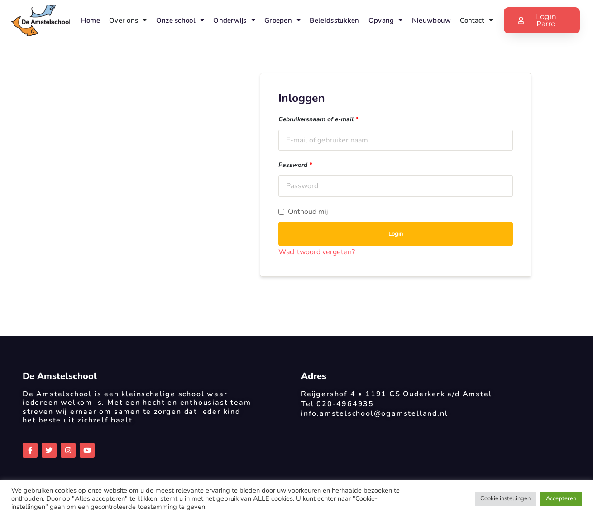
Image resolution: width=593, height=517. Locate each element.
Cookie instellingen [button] (505, 498)
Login (395, 234)
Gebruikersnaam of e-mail (318, 119)
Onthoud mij (303, 212)
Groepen (282, 20)
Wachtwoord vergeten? (316, 252)
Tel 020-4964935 (337, 404)
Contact (476, 20)
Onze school (180, 20)
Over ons (128, 20)
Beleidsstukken (334, 20)
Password (295, 165)
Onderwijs (234, 20)
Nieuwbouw (431, 20)
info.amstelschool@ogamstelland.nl (374, 413)
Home (90, 20)
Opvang (385, 20)
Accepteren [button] (561, 498)
